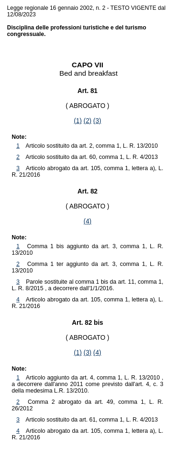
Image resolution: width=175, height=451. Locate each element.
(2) (87, 120)
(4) (87, 221)
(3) (97, 120)
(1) (78, 120)
